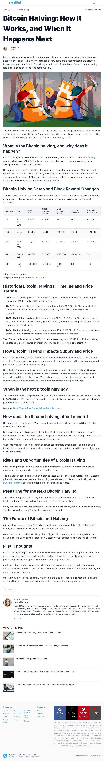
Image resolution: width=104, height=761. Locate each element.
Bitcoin (23, 195)
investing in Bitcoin (12, 482)
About (39, 710)
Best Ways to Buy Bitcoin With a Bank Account (36, 408)
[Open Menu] (94, 2)
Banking (6, 713)
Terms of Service (81, 756)
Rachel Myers (14, 47)
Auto (15, 710)
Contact (40, 713)
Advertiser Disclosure (93, 10)
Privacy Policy (95, 756)
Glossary (6, 10)
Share (10, 589)
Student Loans (27, 717)
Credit (5, 710)
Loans (16, 720)
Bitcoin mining (87, 157)
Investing (17, 717)
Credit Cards (5, 721)
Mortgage (17, 713)
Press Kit (40, 717)
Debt (5, 717)
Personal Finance (27, 711)
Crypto (26, 721)
